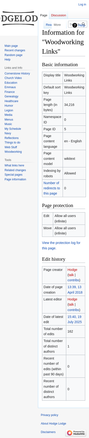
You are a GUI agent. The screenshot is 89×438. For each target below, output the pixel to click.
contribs (73, 280)
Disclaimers (48, 432)
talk (71, 275)
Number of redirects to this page (52, 188)
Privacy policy (49, 415)
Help (81, 25)
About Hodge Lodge (53, 423)
